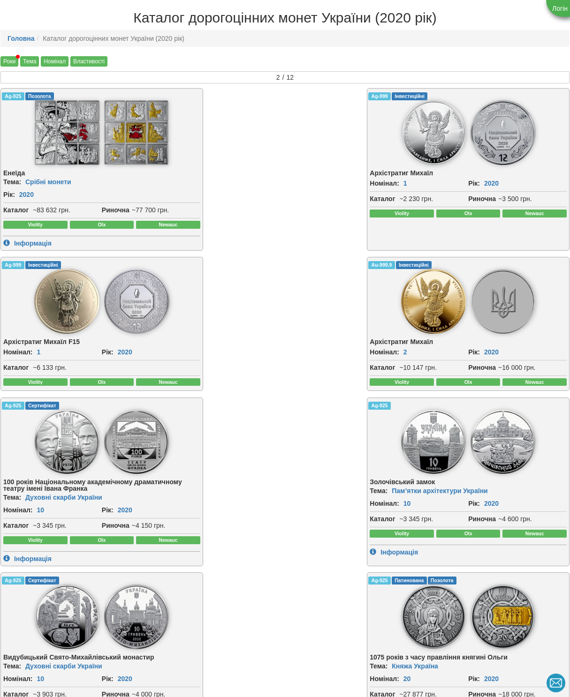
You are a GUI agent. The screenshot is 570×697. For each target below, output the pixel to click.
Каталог (16, 211)
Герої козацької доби (347, 567)
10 (40, 389)
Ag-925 (13, 96)
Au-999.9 (447, 96)
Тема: (12, 183)
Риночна (17, 221)
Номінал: (162, 184)
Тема (29, 61)
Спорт (179, 567)
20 (473, 383)
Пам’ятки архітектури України (217, 363)
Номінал (55, 61)
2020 (26, 195)
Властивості (89, 61)
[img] (34, 133)
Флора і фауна (49, 567)
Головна (21, 38)
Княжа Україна (481, 370)
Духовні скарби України (63, 377)
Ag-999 (157, 96)
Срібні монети (48, 183)
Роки (9, 61)
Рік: (9, 195)
